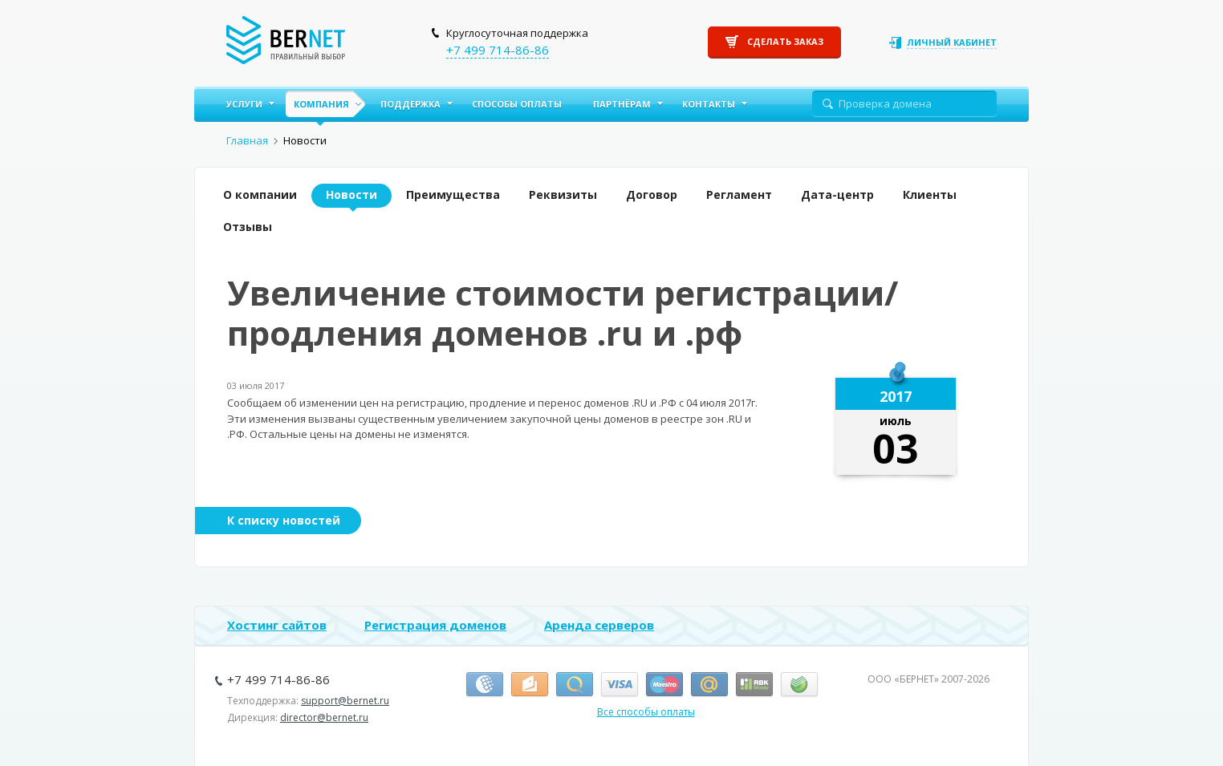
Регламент (739, 194)
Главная (247, 140)
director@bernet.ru (324, 717)
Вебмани (484, 685)
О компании (260, 194)
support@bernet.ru (345, 700)
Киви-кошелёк (574, 685)
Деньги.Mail (709, 685)
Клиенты (930, 194)
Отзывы (247, 226)
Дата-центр (837, 194)
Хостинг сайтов (277, 625)
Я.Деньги (529, 685)
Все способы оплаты (646, 712)
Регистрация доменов (435, 625)
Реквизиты (563, 194)
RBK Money (754, 685)
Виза (619, 685)
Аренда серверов (599, 625)
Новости (351, 194)
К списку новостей (283, 520)
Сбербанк (799, 685)
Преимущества (453, 194)
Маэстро (664, 685)
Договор (651, 194)
